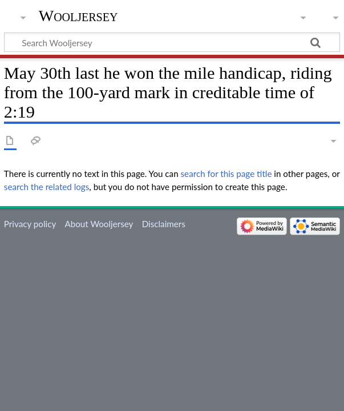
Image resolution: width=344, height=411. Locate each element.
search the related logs (47, 187)
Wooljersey (78, 16)
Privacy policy (30, 224)
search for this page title (226, 173)
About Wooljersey (98, 224)
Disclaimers (163, 224)
